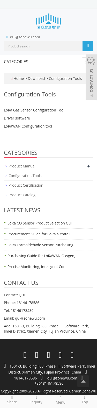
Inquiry (36, 399)
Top (85, 399)
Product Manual (22, 166)
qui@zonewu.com (25, 36)
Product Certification (26, 185)
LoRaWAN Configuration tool (28, 126)
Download (37, 78)
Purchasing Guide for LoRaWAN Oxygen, (41, 255)
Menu (60, 400)
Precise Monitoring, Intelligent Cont (37, 266)
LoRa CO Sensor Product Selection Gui (40, 223)
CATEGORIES (16, 62)
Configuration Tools (65, 78)
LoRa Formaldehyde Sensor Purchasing (40, 244)
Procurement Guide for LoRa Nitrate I (39, 233)
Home (18, 78)
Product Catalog (22, 194)
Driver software (17, 118)
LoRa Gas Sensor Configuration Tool (34, 110)
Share (12, 399)
